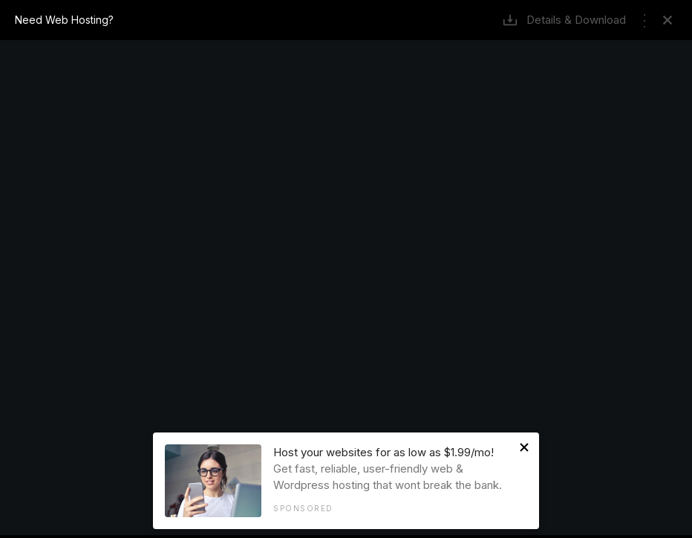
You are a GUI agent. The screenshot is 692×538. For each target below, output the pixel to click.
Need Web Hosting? (64, 19)
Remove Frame (667, 20)
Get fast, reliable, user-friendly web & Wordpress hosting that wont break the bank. (392, 479)
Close (524, 447)
